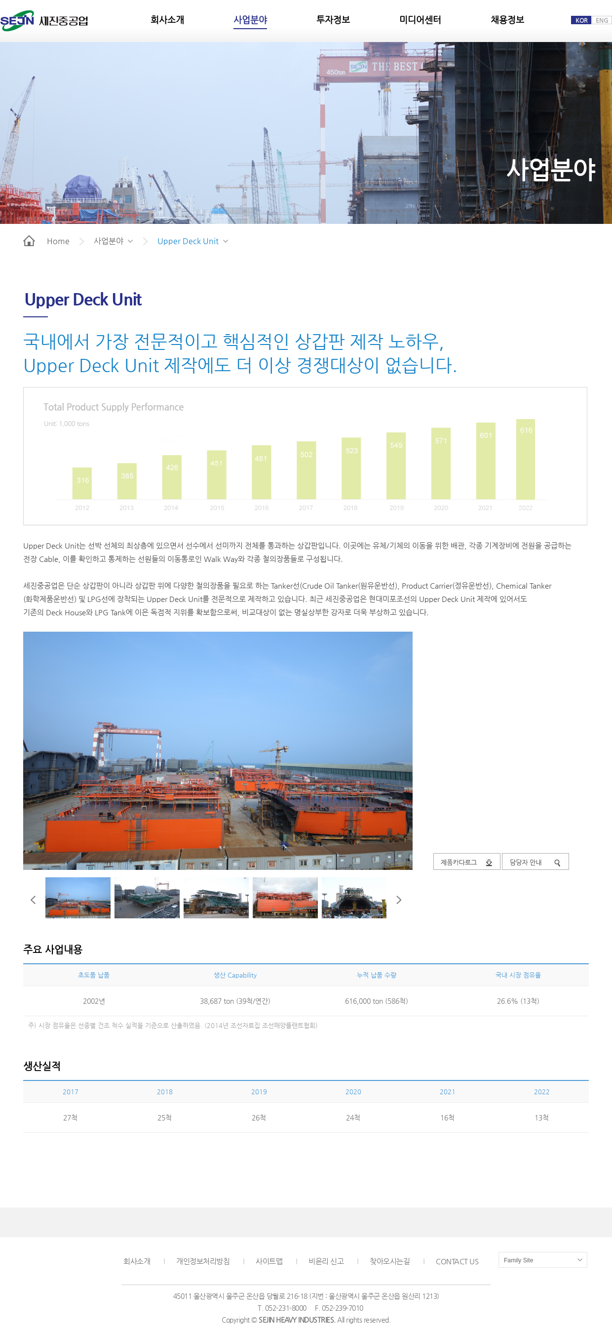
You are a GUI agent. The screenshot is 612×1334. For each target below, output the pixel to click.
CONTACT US (457, 1261)
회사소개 (136, 1261)
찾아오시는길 (390, 1261)
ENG (602, 20)
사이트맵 (269, 1261)
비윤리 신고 (326, 1261)
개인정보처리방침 (203, 1261)
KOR (581, 20)
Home (46, 241)
